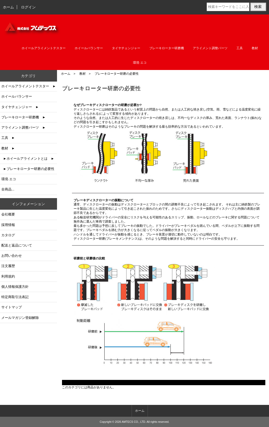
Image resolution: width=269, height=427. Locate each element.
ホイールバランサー (89, 48)
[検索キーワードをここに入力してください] (228, 7)
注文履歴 (8, 266)
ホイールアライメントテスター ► (28, 86)
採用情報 (8, 225)
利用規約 (8, 276)
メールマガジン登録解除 (20, 318)
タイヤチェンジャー (126, 48)
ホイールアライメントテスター (44, 48)
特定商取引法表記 (15, 297)
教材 (82, 73)
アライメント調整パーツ (210, 48)
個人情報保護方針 (15, 287)
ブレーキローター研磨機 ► (23, 117)
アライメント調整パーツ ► (23, 127)
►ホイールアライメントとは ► (27, 158)
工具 (239, 48)
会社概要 (8, 214)
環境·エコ (139, 62)
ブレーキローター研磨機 (166, 48)
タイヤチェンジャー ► (20, 107)
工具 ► (8, 138)
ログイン (28, 7)
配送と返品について (16, 245)
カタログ (8, 235)
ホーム (8, 7)
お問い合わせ (11, 256)
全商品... (7, 189)
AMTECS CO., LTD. (134, 421)
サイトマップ (11, 307)
